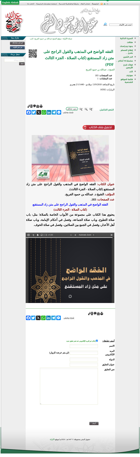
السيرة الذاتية (126, 38)
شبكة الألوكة (67, 39)
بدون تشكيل (72, 109)
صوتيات (129, 75)
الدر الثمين (128, 57)
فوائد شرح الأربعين (128, 66)
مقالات (130, 42)
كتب (131, 71)
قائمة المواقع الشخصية (127, 81)
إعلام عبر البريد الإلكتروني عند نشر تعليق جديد (81, 341)
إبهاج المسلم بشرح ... (127, 51)
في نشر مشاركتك (17, 43)
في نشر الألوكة (17, 47)
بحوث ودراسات (126, 46)
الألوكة (52, 439)
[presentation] (93, 415)
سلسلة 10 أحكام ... (124, 61)
